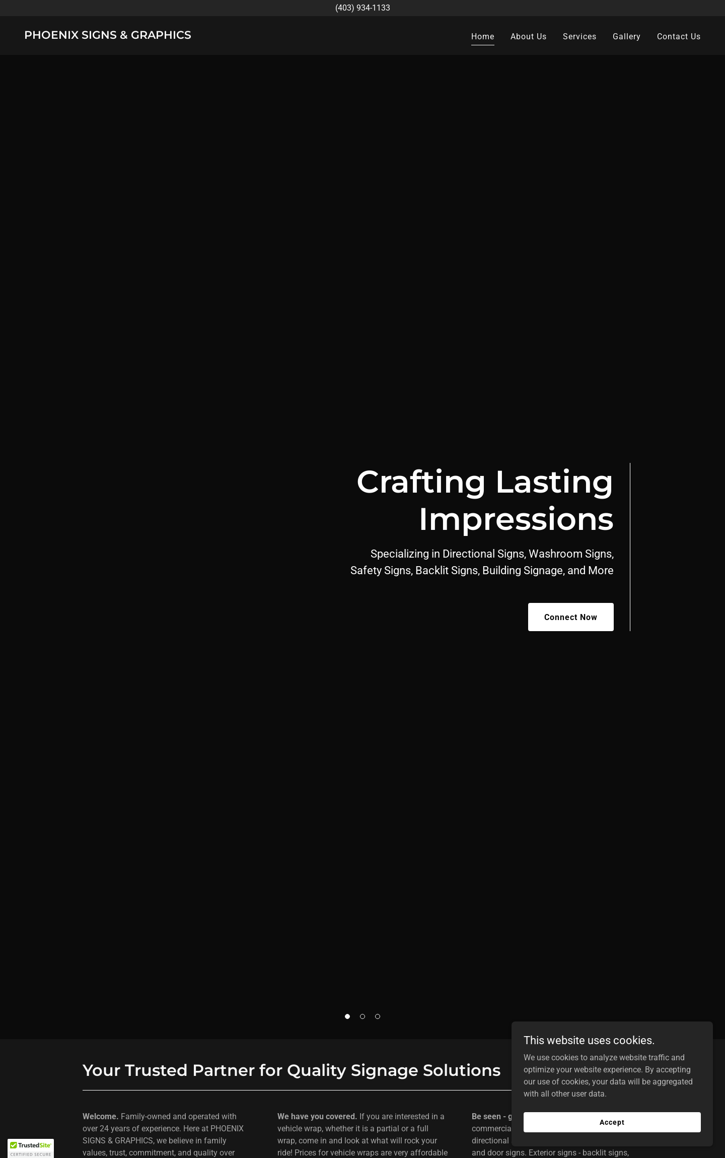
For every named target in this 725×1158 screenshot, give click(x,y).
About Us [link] (529, 36)
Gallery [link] (627, 36)
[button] (347, 1016)
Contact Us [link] (679, 36)
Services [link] (580, 36)
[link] (107, 36)
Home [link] (482, 36)
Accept (612, 1122)
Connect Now (571, 617)
